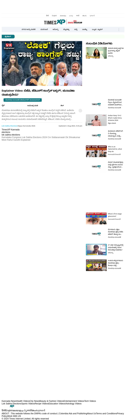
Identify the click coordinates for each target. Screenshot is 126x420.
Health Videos (23, 401)
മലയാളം (63, 16)
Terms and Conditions (106, 413)
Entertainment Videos (74, 401)
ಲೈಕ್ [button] (5, 105)
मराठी (77, 16)
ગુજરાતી (92, 16)
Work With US (14, 416)
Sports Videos (28, 403)
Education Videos (57, 403)
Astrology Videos (73, 403)
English (54, 16)
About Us (91, 413)
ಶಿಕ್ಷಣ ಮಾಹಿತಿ (112, 123)
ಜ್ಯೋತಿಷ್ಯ (66, 29)
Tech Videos (90, 401)
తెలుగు (84, 16)
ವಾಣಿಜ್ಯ (84, 29)
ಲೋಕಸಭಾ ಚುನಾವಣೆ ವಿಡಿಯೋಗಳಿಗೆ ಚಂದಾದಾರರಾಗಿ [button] (22, 100)
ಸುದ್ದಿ (75, 29)
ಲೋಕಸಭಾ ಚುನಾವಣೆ (114, 108)
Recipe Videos (42, 403)
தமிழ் (71, 16)
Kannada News (9, 401)
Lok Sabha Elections (11, 403)
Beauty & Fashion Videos (51, 401)
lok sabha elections (10, 126)
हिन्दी (47, 16)
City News (34, 401)
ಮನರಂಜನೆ (44, 29)
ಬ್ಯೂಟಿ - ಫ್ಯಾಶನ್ (97, 29)
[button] (107, 29)
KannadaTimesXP (114, 154)
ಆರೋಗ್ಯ (55, 29)
